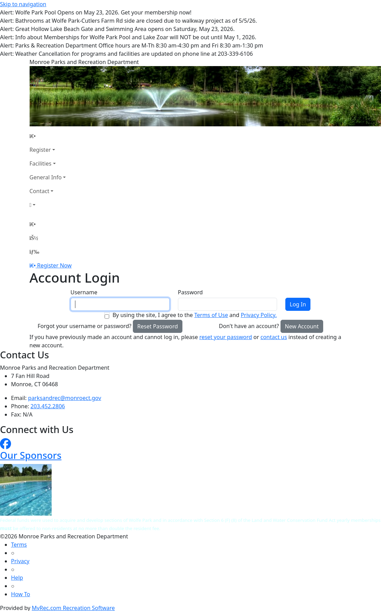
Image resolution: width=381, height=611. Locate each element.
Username (84, 292)
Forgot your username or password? (84, 326)
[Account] (48, 205)
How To (20, 594)
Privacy (20, 561)
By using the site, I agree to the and (195, 315)
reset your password (225, 337)
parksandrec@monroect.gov (64, 398)
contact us (274, 337)
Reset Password (157, 326)
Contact (40, 191)
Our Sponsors (31, 455)
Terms (19, 544)
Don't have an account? (249, 326)
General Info (46, 177)
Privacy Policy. (259, 315)
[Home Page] (48, 136)
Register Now (54, 265)
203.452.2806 (48, 406)
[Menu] (34, 252)
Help (17, 577)
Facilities (41, 163)
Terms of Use (211, 315)
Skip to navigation (23, 4)
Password (190, 292)
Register (40, 150)
